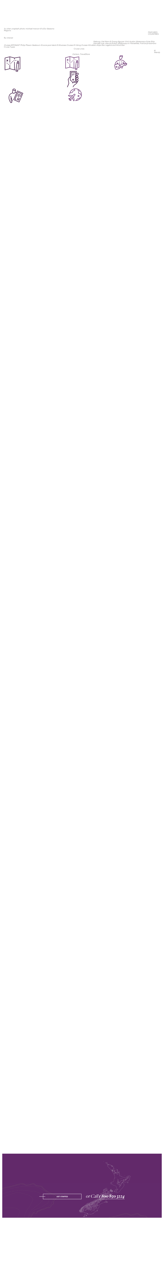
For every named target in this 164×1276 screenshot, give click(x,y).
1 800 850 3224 (112, 1196)
